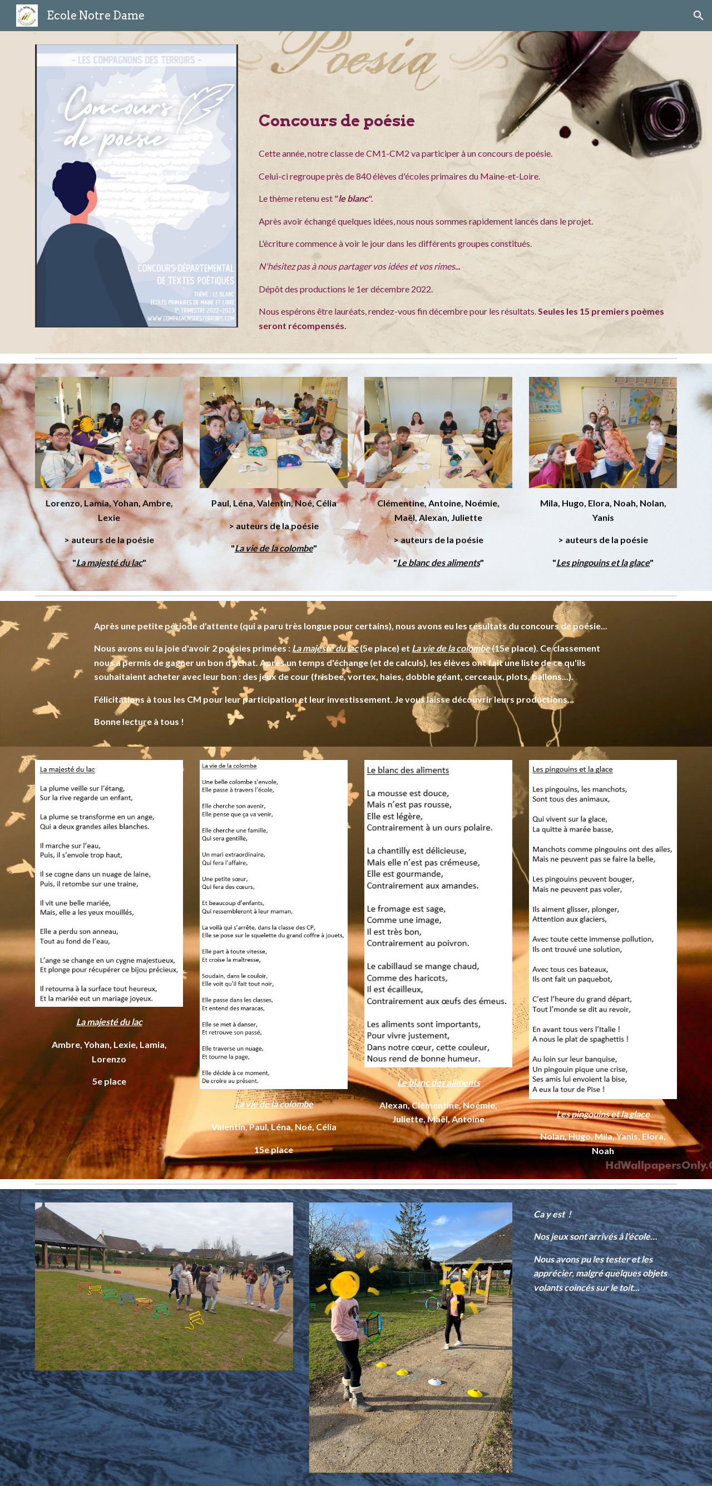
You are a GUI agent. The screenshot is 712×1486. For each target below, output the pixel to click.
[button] (698, 15)
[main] (465, 91)
